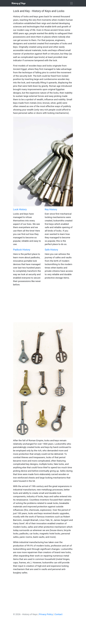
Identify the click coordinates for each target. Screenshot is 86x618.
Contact (58, 614)
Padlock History (21, 249)
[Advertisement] (43, 304)
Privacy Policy (46, 614)
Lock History (20, 209)
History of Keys (18, 3)
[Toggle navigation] (71, 3)
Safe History (51, 249)
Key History (51, 209)
